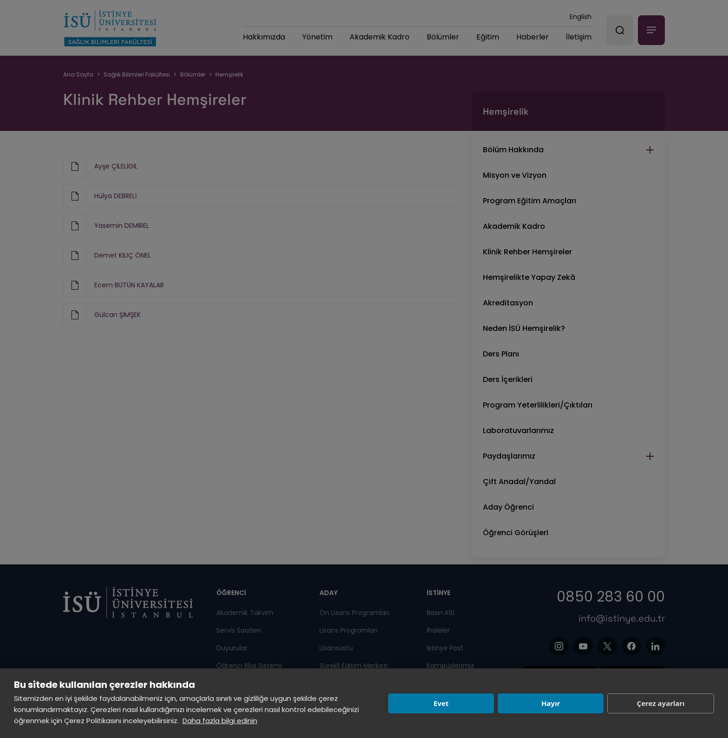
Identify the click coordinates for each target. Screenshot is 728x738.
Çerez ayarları (661, 703)
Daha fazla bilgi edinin (219, 720)
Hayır (550, 703)
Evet (441, 703)
